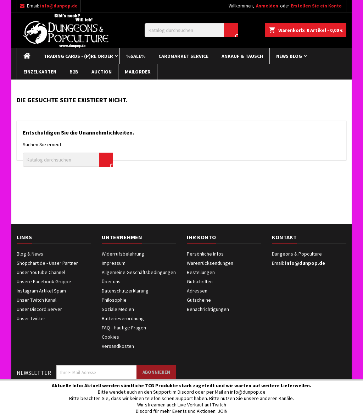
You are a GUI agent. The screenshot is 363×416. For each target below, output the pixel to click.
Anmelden (267, 6)
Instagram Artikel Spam (41, 291)
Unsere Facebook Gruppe (44, 281)
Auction (101, 72)
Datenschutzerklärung (125, 291)
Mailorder (138, 72)
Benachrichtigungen (208, 309)
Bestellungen (201, 272)
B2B (73, 72)
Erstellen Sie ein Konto (316, 6)
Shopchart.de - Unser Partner (47, 263)
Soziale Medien (118, 309)
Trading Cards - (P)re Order (78, 56)
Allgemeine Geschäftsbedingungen (139, 272)
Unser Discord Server (39, 309)
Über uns (111, 281)
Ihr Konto (201, 237)
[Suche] (191, 30)
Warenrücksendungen (210, 263)
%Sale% (135, 56)
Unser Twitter (31, 318)
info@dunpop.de (59, 6)
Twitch (219, 404)
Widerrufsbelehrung (123, 254)
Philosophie (114, 300)
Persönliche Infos (205, 254)
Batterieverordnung (123, 318)
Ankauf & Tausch (242, 56)
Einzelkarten (39, 72)
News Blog (289, 56)
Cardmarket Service (183, 56)
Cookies (110, 337)
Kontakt (284, 237)
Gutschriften (200, 281)
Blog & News (30, 254)
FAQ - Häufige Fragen (124, 327)
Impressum (113, 263)
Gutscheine (199, 300)
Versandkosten (118, 346)
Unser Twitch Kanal (36, 300)
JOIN (223, 411)
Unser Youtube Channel (41, 272)
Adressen (197, 291)
